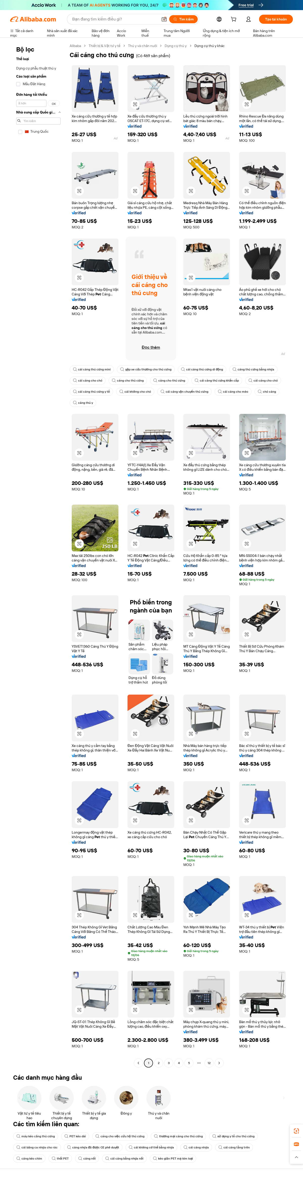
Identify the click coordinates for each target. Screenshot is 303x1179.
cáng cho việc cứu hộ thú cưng (119, 1136)
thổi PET (60, 1159)
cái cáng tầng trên (234, 1147)
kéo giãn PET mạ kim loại (173, 1159)
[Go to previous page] (138, 1063)
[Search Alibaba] (114, 19)
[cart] (234, 20)
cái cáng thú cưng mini (92, 369)
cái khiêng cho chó (135, 392)
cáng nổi (86, 1159)
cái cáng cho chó (87, 381)
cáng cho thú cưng (128, 381)
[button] (164, 19)
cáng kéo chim (29, 1159)
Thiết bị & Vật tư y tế (104, 46)
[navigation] (38, 555)
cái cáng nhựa (196, 1147)
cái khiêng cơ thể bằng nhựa (151, 1147)
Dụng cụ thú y (176, 46)
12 (209, 1063)
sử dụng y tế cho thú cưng (233, 1136)
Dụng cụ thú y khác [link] (209, 46)
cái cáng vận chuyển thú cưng (184, 392)
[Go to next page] (219, 1063)
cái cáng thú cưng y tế (91, 392)
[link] (296, 1131)
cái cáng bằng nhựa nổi (124, 1159)
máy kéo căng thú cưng (35, 1136)
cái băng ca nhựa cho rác (37, 1147)
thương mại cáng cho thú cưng (178, 1136)
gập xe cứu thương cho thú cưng (145, 369)
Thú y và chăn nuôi (142, 46)
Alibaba (75, 46)
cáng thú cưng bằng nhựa (253, 369)
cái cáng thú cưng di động (202, 369)
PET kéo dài (75, 1136)
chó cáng (267, 392)
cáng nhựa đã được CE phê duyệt (93, 1147)
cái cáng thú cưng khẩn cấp (217, 381)
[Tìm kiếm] (183, 19)
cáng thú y (83, 403)
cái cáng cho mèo (233, 392)
